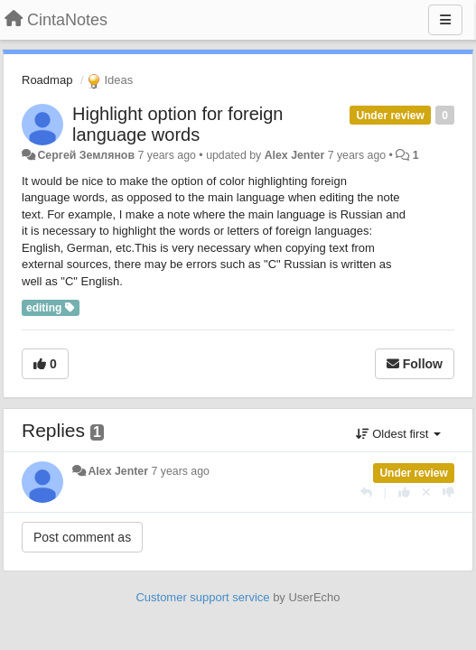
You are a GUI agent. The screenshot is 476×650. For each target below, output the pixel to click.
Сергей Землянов (86, 155)
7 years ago (180, 471)
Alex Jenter (295, 155)
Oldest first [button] (398, 434)
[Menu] (445, 20)
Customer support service (202, 597)
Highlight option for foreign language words (177, 124)
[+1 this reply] (404, 492)
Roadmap (47, 80)
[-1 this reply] (448, 492)
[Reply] (366, 492)
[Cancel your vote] (426, 492)
